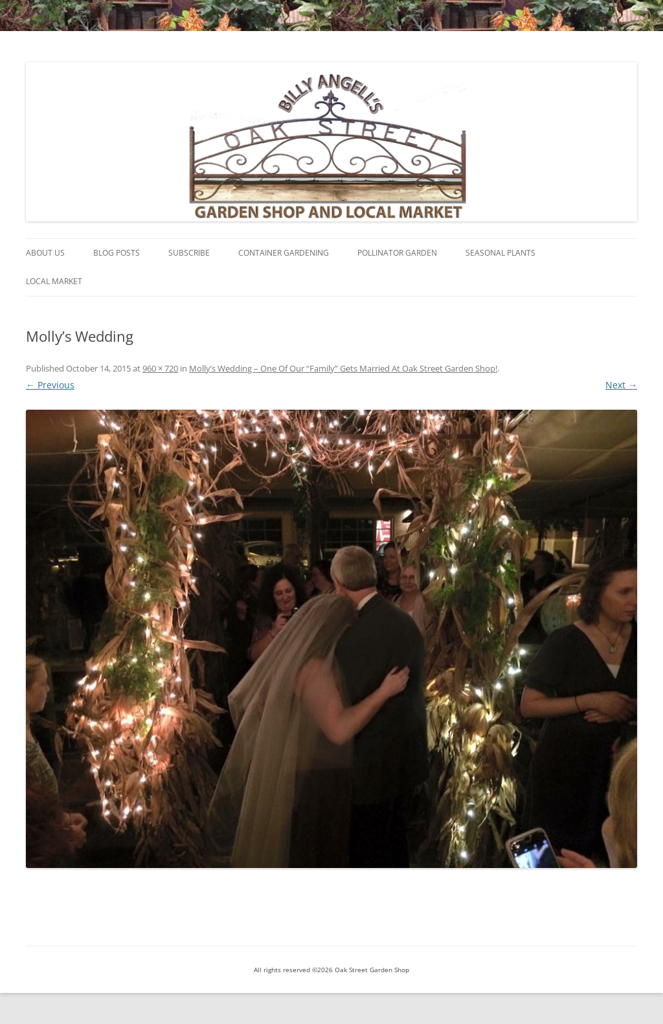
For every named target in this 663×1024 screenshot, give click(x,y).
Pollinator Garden (397, 252)
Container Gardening (283, 252)
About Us (45, 252)
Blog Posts (116, 252)
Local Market (54, 281)
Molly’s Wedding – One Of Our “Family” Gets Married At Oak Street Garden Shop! (343, 368)
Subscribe (189, 252)
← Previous (50, 385)
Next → (621, 385)
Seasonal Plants (500, 252)
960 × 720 (160, 368)
